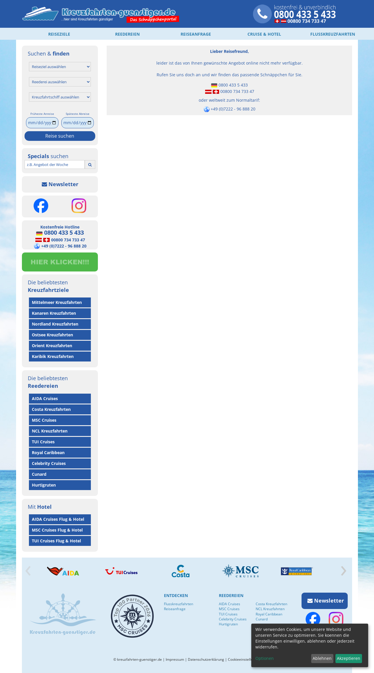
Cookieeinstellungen (244, 659)
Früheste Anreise (42, 114)
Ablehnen (322, 658)
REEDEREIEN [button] (127, 34)
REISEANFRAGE (196, 34)
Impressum (175, 659)
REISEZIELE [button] (59, 34)
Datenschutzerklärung (206, 659)
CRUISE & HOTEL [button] (264, 34)
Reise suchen (59, 136)
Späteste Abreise (77, 114)
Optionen (264, 658)
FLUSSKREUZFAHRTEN (332, 34)
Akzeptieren (348, 658)
